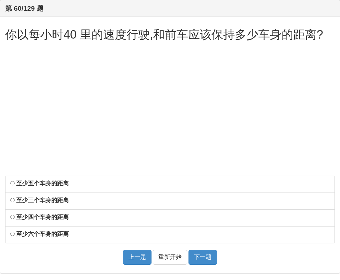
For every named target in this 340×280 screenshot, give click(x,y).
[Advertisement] (170, 112)
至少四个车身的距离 (39, 217)
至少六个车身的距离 (39, 234)
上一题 (137, 257)
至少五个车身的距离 (39, 183)
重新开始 (170, 257)
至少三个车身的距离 (39, 200)
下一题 (203, 257)
